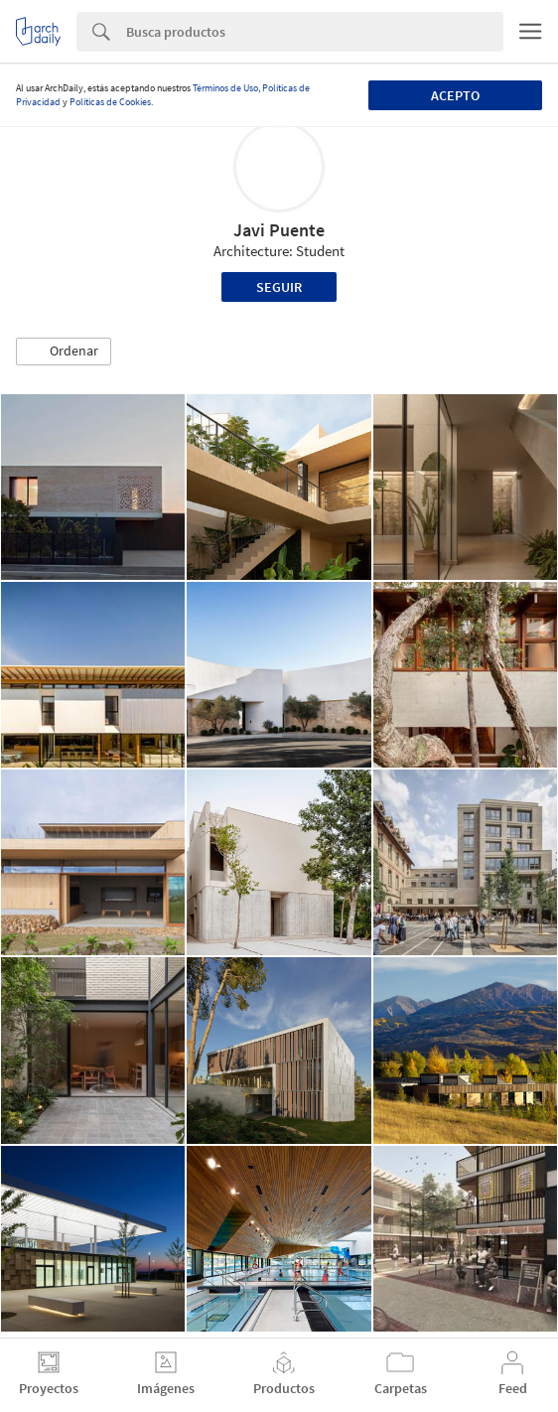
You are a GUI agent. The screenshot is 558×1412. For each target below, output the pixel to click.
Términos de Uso (225, 87)
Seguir (279, 287)
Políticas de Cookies (110, 101)
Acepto (455, 95)
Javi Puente (279, 229)
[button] (63, 351)
